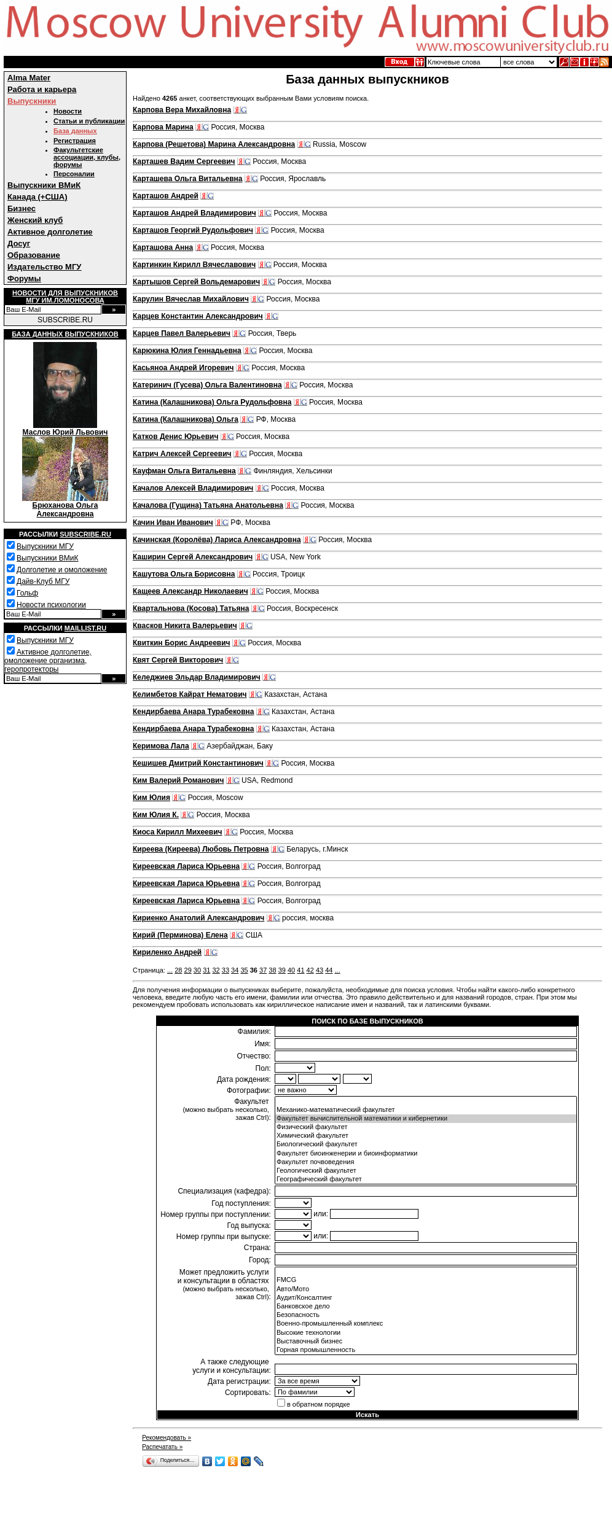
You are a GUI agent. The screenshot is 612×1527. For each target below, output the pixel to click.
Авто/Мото (425, 1289)
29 (188, 970)
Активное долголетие (50, 231)
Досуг (18, 243)
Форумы (24, 278)
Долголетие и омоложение (62, 569)
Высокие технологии (425, 1333)
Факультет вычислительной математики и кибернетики (425, 1118)
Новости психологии (51, 604)
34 (234, 970)
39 (282, 970)
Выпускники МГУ (45, 546)
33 (225, 970)
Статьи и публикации (89, 121)
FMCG (425, 1280)
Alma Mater (28, 77)
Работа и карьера (41, 89)
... (170, 970)
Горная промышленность (425, 1350)
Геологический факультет (425, 1171)
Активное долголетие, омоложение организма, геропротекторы (48, 661)
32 (215, 970)
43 (319, 970)
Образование (33, 255)
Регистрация (74, 140)
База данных (75, 130)
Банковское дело (425, 1306)
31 (206, 970)
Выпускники (31, 101)
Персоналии (74, 173)
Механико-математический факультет (425, 1110)
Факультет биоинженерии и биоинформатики (425, 1153)
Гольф (27, 593)
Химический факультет (425, 1136)
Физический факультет (425, 1127)
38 (272, 970)
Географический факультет (425, 1179)
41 (300, 970)
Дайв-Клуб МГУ (43, 581)
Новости (67, 111)
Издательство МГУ (44, 266)
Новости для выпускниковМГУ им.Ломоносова (65, 296)
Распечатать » (162, 1446)
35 (244, 970)
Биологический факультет (425, 1144)
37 (263, 970)
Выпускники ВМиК (43, 185)
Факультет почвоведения (425, 1162)
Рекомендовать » (166, 1437)
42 (310, 970)
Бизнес (21, 208)
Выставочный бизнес (425, 1341)
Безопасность (425, 1315)
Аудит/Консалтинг (425, 1298)
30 (197, 970)
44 (328, 970)
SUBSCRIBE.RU (65, 320)
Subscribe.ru (85, 534)
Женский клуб (35, 220)
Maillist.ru (85, 628)
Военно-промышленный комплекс (425, 1323)
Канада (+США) (37, 196)
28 (178, 970)
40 (291, 970)
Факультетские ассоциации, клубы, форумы (86, 157)
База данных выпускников (65, 334)
